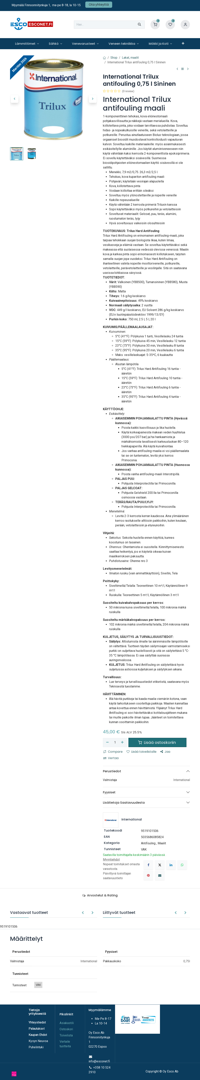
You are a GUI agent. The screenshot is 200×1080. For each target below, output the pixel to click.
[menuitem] (27, 43)
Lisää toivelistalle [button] (141, 751)
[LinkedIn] (171, 864)
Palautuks (35, 1028)
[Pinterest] (148, 875)
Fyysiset (109, 792)
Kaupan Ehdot (38, 1035)
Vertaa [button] (111, 758)
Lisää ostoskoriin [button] (157, 742)
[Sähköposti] (159, 875)
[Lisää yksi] (122, 742)
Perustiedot (112, 771)
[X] (159, 864)
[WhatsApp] (182, 864)
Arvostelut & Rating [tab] (100, 895)
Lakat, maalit (130, 57)
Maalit (162, 843)
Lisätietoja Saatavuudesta (124, 802)
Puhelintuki (36, 1047)
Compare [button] (113, 751)
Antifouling (148, 843)
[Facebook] (148, 864)
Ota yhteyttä (99, 4)
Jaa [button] (165, 751)
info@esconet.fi (99, 1061)
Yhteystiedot (38, 1022)
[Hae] (139, 24)
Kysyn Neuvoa (38, 1041)
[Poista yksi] (107, 742)
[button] (14, 99)
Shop (113, 57)
